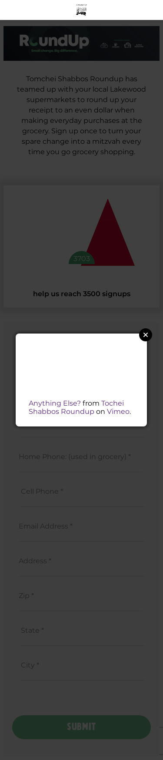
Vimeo (118, 411)
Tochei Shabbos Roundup (76, 407)
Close (145, 334)
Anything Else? (55, 403)
